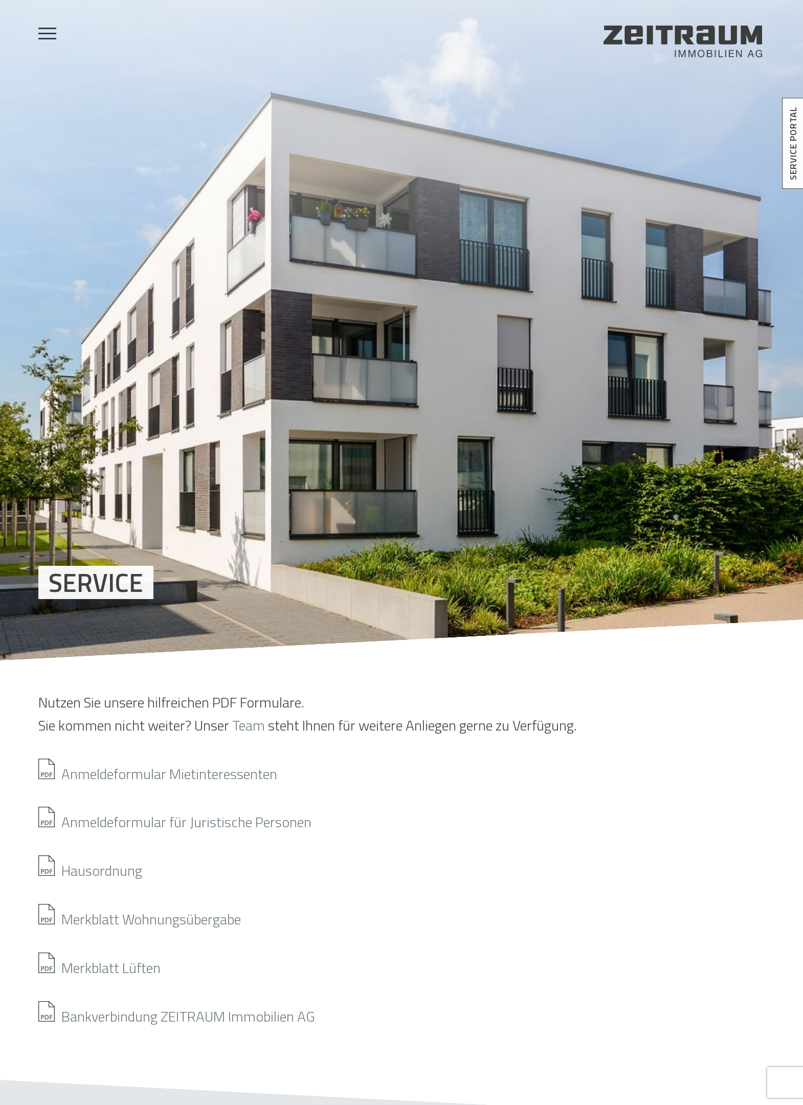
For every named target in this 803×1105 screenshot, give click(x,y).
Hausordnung (101, 867)
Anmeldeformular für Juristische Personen (186, 819)
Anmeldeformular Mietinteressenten (169, 771)
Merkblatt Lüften (111, 965)
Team (248, 725)
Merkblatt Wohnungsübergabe (151, 916)
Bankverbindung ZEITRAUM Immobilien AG (188, 1013)
